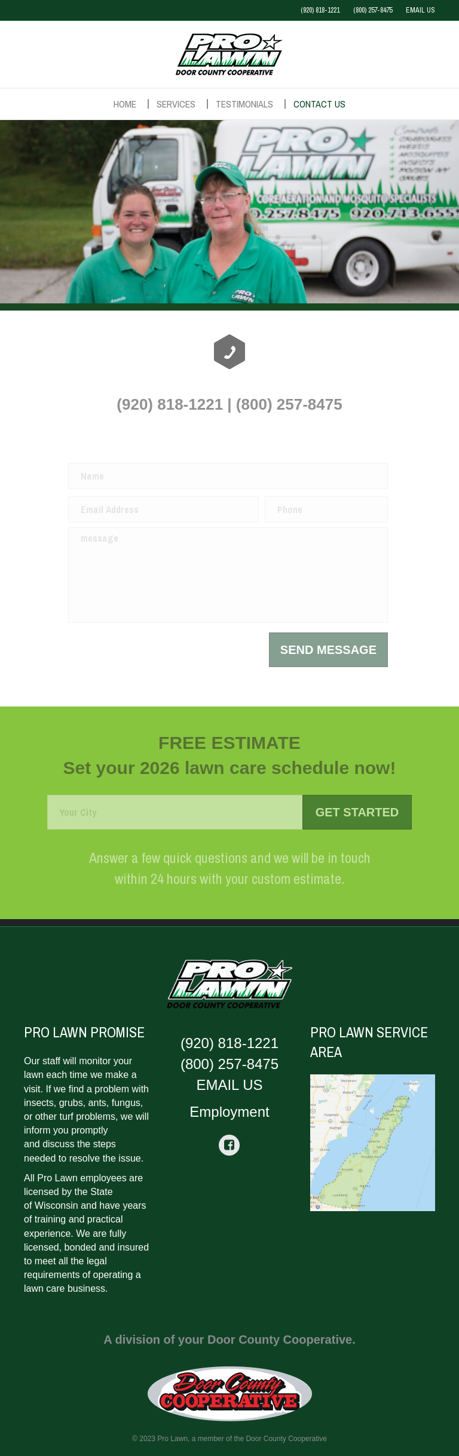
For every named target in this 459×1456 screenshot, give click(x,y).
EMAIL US (420, 10)
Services (176, 103)
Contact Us (319, 103)
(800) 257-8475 (372, 10)
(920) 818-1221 (320, 10)
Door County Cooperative (286, 1439)
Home (125, 103)
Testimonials (244, 103)
